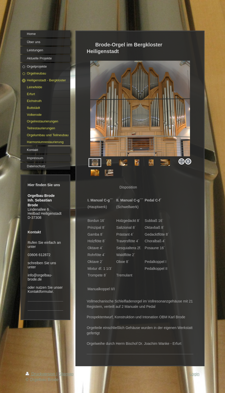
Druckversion (41, 374)
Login (194, 374)
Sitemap (66, 374)
